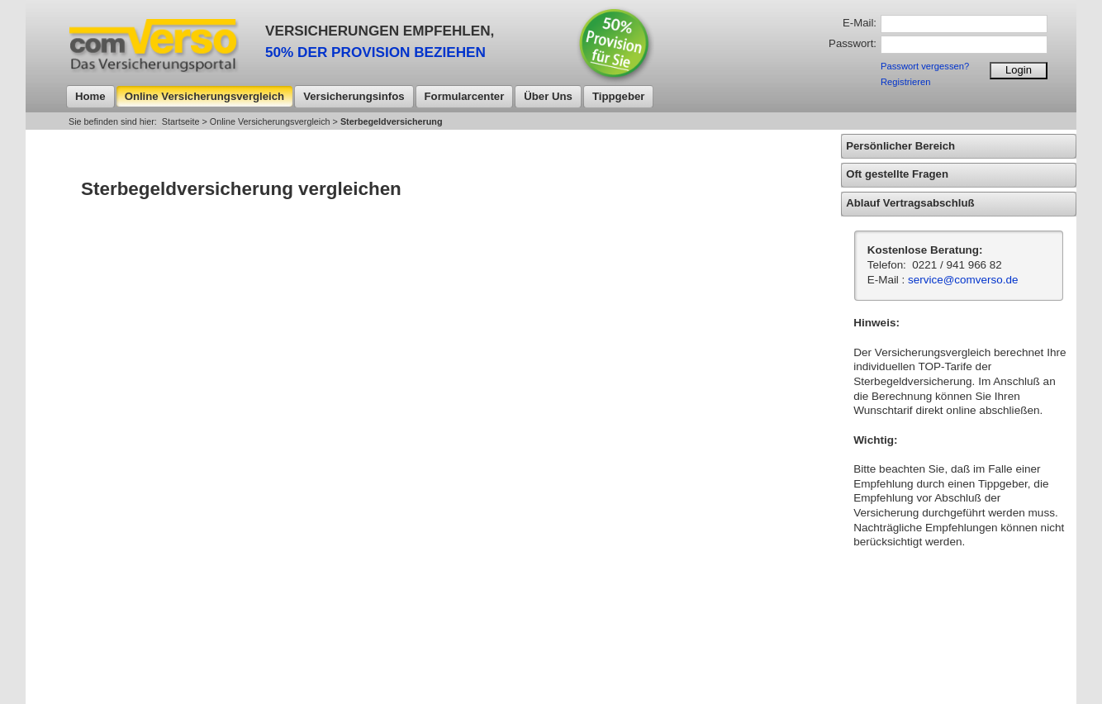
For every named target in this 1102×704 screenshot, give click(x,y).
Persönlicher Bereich (900, 146)
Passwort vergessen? (925, 66)
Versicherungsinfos (353, 96)
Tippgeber (618, 96)
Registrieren (905, 82)
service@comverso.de (963, 280)
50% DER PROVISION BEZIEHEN (375, 52)
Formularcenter (465, 96)
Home (90, 96)
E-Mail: (859, 23)
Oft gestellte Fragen (897, 174)
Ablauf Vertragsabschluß (910, 203)
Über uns (548, 96)
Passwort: (852, 43)
